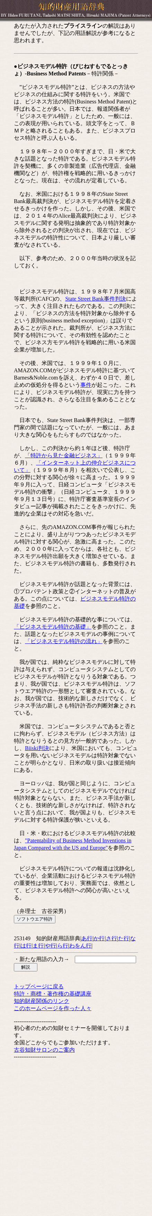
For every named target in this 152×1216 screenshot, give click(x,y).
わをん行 (80, 946)
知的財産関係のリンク (41, 1001)
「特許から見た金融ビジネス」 (63, 455)
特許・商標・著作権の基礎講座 (52, 994)
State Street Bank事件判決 (95, 299)
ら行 (62, 946)
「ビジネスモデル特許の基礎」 (52, 627)
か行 (99, 938)
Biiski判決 (37, 748)
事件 (85, 385)
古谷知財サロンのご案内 (44, 1050)
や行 (50, 946)
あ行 (86, 938)
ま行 (38, 946)
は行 (26, 946)
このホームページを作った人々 (52, 1008)
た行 (123, 938)
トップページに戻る (39, 986)
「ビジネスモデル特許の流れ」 (63, 641)
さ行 (111, 938)
